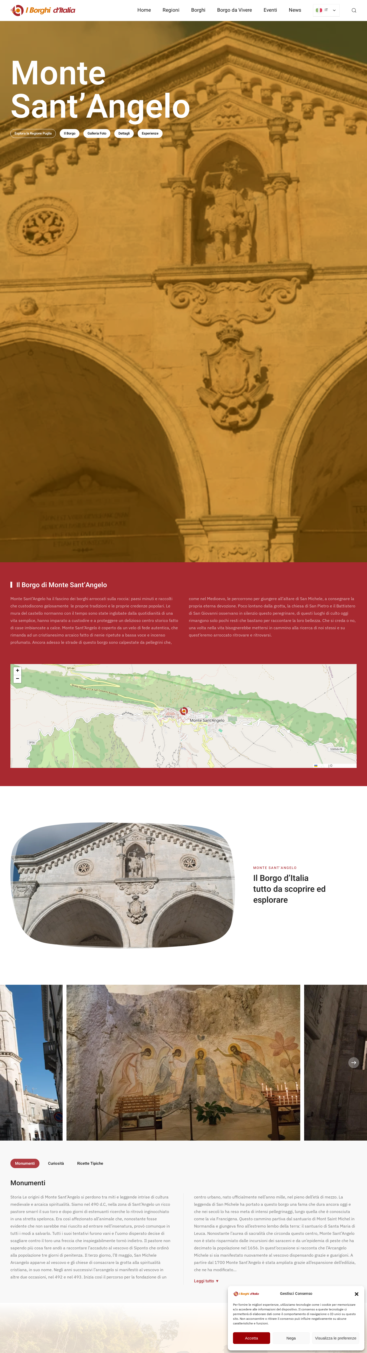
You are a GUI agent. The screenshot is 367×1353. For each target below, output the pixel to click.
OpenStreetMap (344, 767)
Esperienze (150, 133)
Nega (291, 1338)
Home (144, 10)
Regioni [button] (171, 10)
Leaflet (321, 767)
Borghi (198, 10)
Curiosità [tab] (56, 1163)
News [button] (295, 10)
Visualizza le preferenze (335, 1338)
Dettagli (124, 133)
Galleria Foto (97, 133)
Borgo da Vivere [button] (234, 10)
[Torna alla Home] (42, 10)
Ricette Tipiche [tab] (90, 1163)
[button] (356, 1293)
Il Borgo (69, 133)
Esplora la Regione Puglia (33, 133)
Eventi (270, 10)
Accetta (251, 1338)
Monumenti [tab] (25, 1163)
